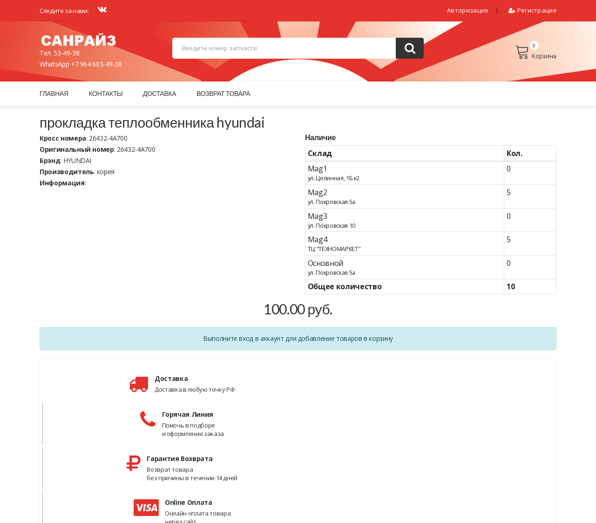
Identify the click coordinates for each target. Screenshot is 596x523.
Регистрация (532, 10)
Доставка (159, 93)
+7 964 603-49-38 (96, 64)
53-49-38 (66, 52)
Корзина (535, 53)
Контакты (105, 93)
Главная (54, 93)
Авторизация (467, 10)
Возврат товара (223, 93)
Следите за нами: (64, 11)
